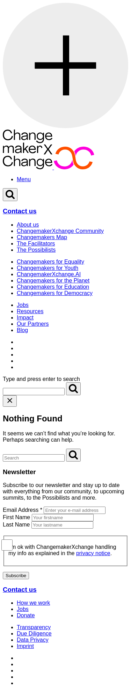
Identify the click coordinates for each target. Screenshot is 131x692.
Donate (26, 615)
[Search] (73, 388)
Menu (24, 179)
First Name (16, 517)
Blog (22, 330)
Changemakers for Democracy (55, 293)
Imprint (25, 646)
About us (28, 225)
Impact (25, 318)
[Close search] (10, 401)
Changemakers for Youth (47, 268)
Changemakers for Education (53, 287)
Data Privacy (33, 640)
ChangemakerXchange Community (60, 231)
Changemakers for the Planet (53, 281)
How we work (33, 603)
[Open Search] (10, 194)
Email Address (22, 510)
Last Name (16, 525)
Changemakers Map (42, 237)
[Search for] (34, 391)
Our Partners (33, 324)
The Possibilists (36, 250)
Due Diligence (34, 633)
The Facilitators (36, 243)
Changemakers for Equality (50, 262)
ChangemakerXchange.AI (49, 274)
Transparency (34, 627)
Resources (30, 311)
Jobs (23, 305)
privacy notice (93, 553)
